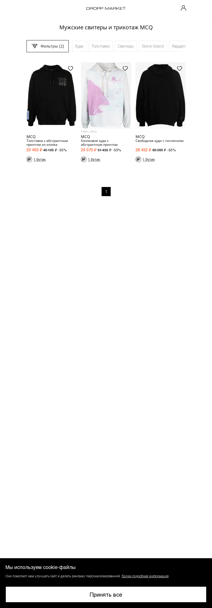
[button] (106, 583)
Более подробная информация (145, 576)
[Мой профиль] (183, 8)
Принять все (106, 594)
